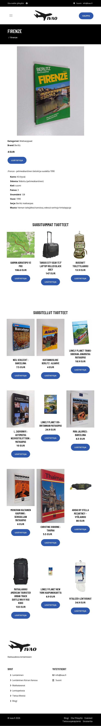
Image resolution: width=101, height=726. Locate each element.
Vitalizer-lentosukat (80, 598)
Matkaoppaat (26, 141)
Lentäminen (18, 675)
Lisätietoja (17, 160)
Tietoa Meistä (18, 695)
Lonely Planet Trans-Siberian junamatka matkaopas (80, 354)
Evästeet (88, 718)
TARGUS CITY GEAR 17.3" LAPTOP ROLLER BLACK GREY (50, 266)
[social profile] (27, 3)
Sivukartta (87, 721)
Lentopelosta (18, 690)
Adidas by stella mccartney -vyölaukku (80, 513)
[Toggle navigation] (11, 15)
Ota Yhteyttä (76, 718)
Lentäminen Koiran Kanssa (24, 680)
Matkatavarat (18, 685)
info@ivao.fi (87, 3)
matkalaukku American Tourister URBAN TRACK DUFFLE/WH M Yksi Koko (21, 596)
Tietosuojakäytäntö (71, 721)
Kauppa (86, 16)
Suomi (78, 3)
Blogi (14, 701)
